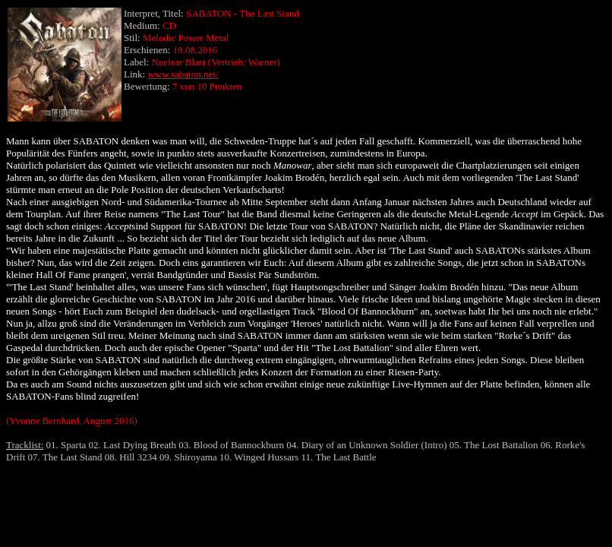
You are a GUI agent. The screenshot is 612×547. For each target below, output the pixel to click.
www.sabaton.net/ (182, 74)
